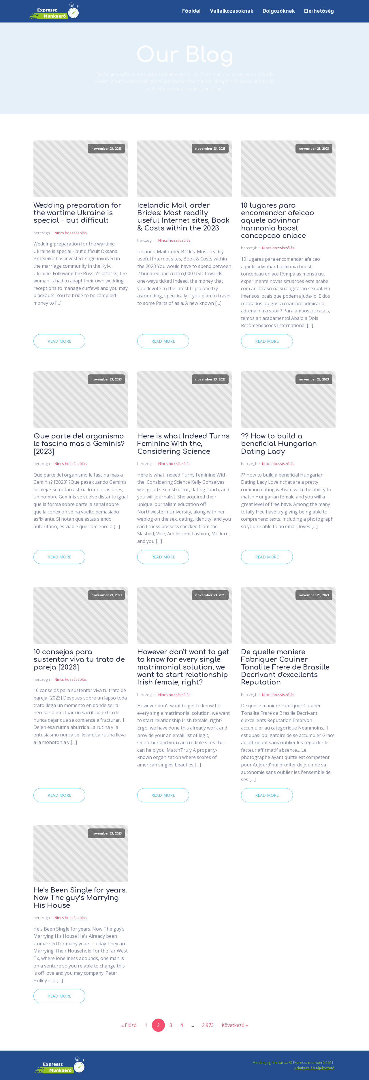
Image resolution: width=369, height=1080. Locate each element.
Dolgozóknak (279, 11)
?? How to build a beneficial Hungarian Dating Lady (279, 444)
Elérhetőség (319, 11)
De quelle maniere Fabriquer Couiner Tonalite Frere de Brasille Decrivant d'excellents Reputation (285, 667)
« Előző (129, 1025)
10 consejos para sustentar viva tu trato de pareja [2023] (79, 659)
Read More (59, 341)
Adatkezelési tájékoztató (314, 1068)
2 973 (208, 1025)
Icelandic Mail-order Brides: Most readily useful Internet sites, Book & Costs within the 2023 (183, 217)
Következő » (235, 1025)
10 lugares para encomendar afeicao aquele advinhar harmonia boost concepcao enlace (277, 221)
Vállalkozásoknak (231, 11)
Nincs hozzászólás (70, 232)
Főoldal (191, 11)
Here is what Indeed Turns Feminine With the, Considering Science (183, 444)
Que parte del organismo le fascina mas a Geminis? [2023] (79, 444)
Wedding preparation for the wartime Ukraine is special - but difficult (77, 213)
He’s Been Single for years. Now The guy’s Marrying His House (80, 898)
